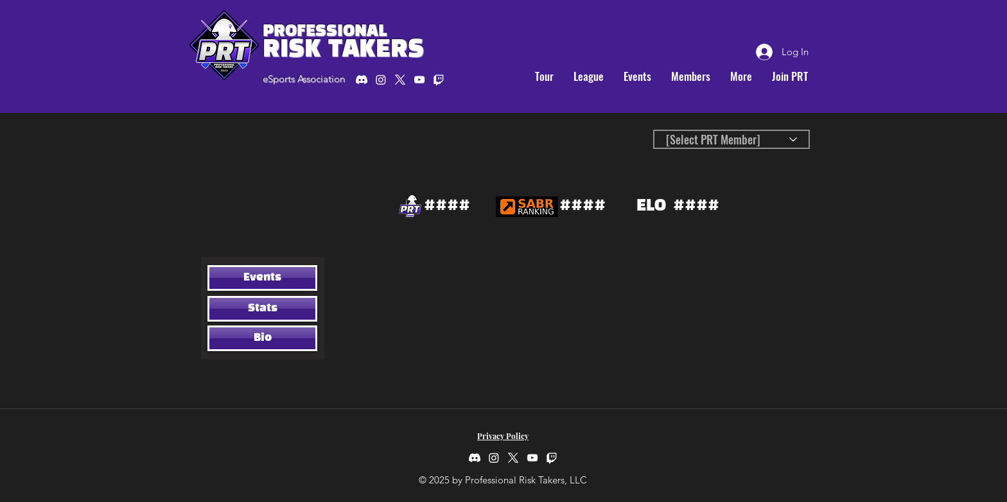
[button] (544, 76)
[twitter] (400, 79)
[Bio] (262, 338)
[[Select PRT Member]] (731, 139)
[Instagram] (380, 79)
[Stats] (262, 309)
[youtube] (419, 79)
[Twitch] (551, 457)
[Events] (262, 278)
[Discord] (361, 79)
